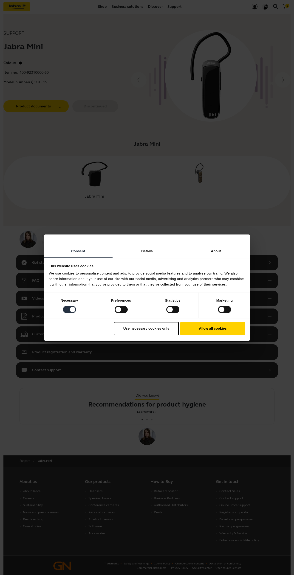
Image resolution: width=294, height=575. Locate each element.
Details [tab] (147, 251)
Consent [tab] (78, 251)
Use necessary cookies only (146, 329)
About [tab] (216, 251)
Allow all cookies (213, 329)
